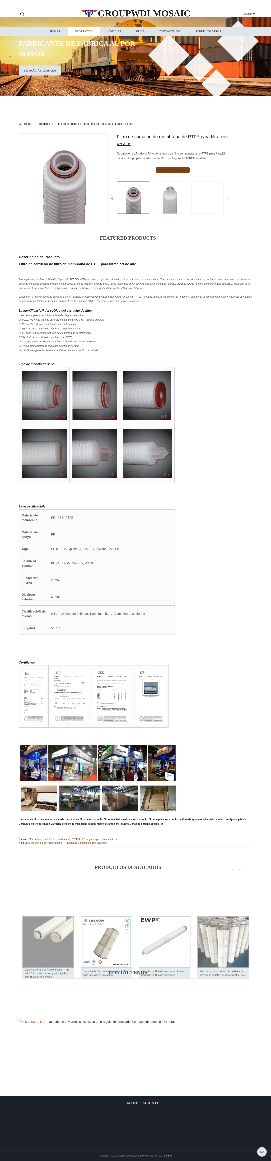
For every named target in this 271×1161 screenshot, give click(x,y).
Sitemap (167, 1155)
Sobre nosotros (208, 41)
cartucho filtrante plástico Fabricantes (115, 819)
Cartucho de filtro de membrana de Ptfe (41, 819)
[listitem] (135, 197)
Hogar (55, 41)
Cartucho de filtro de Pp (78, 819)
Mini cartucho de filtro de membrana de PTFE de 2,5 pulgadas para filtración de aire (74, 839)
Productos (84, 41)
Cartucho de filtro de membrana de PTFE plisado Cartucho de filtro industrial (66, 842)
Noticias (114, 41)
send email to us (172, 170)
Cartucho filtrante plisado (152, 819)
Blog (140, 41)
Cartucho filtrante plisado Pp (146, 823)
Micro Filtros (210, 819)
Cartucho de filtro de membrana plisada (73, 823)
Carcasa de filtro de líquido (34, 823)
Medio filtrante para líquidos (113, 823)
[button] (22, 14)
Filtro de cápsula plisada (232, 819)
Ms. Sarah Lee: (32, 1045)
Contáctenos (170, 41)
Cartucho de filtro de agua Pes (184, 819)
